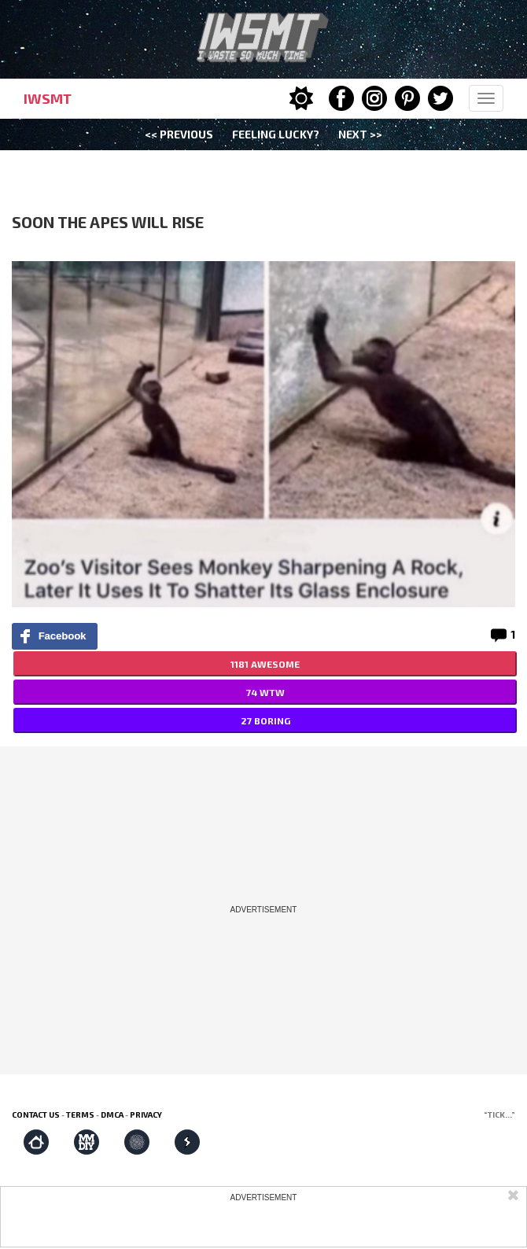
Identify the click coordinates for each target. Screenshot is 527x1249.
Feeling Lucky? (275, 134)
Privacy (146, 1114)
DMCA (112, 1114)
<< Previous (179, 134)
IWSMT (48, 98)
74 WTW (265, 692)
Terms (80, 1114)
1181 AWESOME (265, 663)
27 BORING (265, 720)
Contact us (36, 1114)
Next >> (360, 134)
